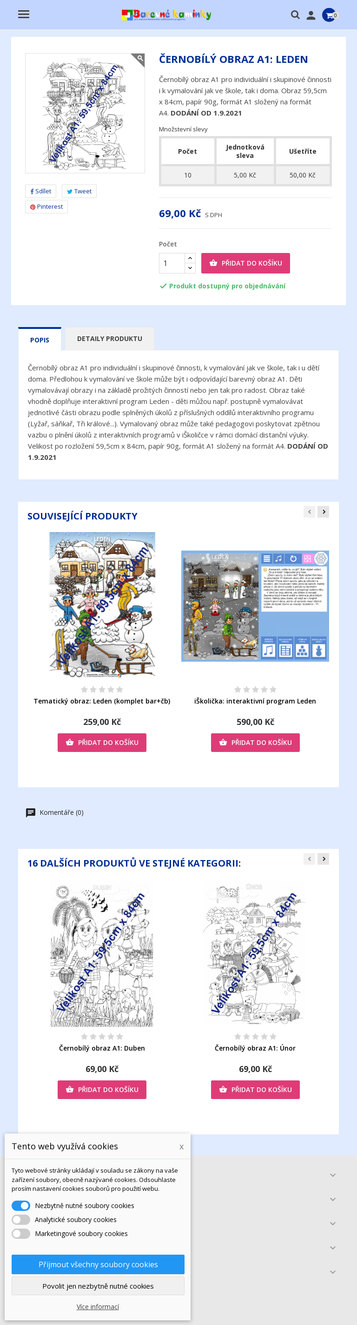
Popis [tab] (39, 339)
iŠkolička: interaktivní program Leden (255, 701)
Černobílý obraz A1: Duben (102, 1048)
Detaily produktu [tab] (109, 338)
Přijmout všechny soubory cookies (98, 1264)
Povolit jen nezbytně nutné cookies (98, 1286)
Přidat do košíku (245, 263)
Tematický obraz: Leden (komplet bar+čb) (101, 701)
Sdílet (40, 191)
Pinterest (46, 206)
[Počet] (172, 263)
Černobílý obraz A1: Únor (255, 1048)
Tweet (79, 191)
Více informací (98, 1306)
